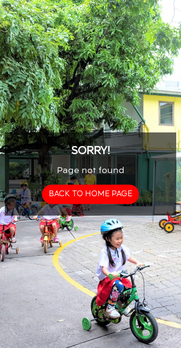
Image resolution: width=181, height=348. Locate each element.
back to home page (90, 194)
